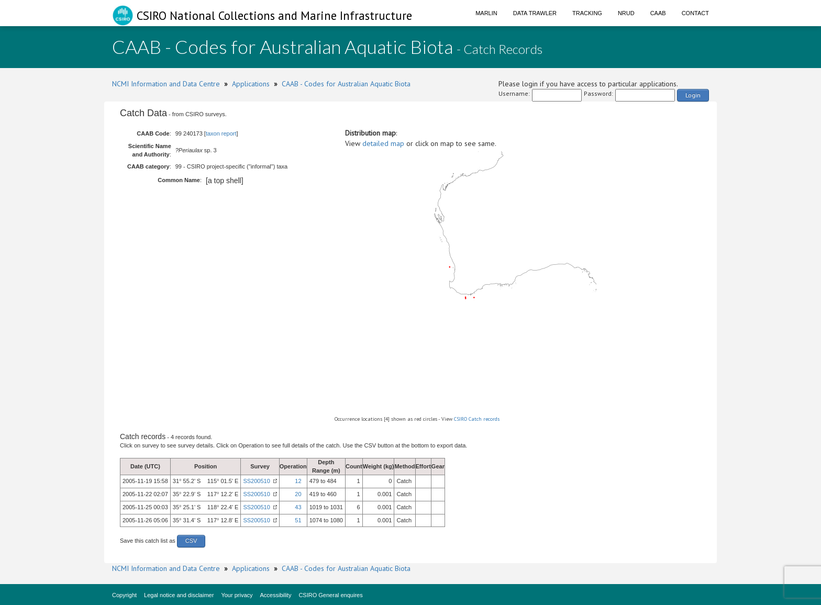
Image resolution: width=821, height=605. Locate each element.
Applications (251, 83)
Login (693, 95)
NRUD (626, 13)
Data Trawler (535, 13)
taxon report (221, 133)
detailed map (383, 143)
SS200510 (256, 481)
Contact (695, 13)
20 (298, 494)
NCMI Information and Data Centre (166, 83)
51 (298, 520)
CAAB (658, 13)
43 (298, 507)
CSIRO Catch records (477, 419)
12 (298, 481)
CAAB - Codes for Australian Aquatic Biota (346, 83)
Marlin (486, 13)
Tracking (587, 13)
